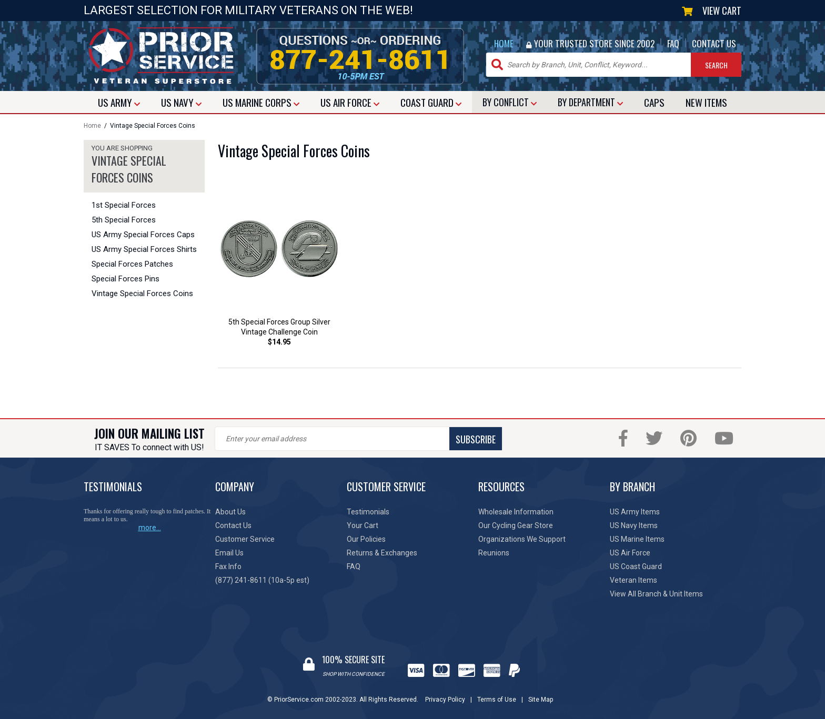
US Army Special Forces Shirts (144, 249)
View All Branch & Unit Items (656, 594)
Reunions (493, 553)
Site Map (540, 699)
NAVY (181, 102)
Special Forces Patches (132, 264)
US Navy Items (634, 525)
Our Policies (366, 539)
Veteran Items (633, 580)
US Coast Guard (636, 566)
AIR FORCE (349, 102)
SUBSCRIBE (476, 439)
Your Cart (362, 525)
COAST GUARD (430, 102)
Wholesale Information (516, 512)
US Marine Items (637, 539)
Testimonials (368, 512)
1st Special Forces (124, 205)
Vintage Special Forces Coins (142, 293)
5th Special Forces (124, 220)
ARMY (119, 102)
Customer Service (245, 539)
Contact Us (233, 525)
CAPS (654, 102)
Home (92, 125)
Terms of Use (496, 699)
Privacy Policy (445, 699)
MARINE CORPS (261, 102)
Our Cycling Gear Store (515, 525)
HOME (504, 43)
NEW (706, 102)
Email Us (229, 553)
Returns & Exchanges (382, 553)
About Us (230, 512)
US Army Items (635, 512)
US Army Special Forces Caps (143, 234)
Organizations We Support (522, 539)
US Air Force (630, 553)
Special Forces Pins (125, 278)
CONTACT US (714, 43)
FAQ (673, 43)
